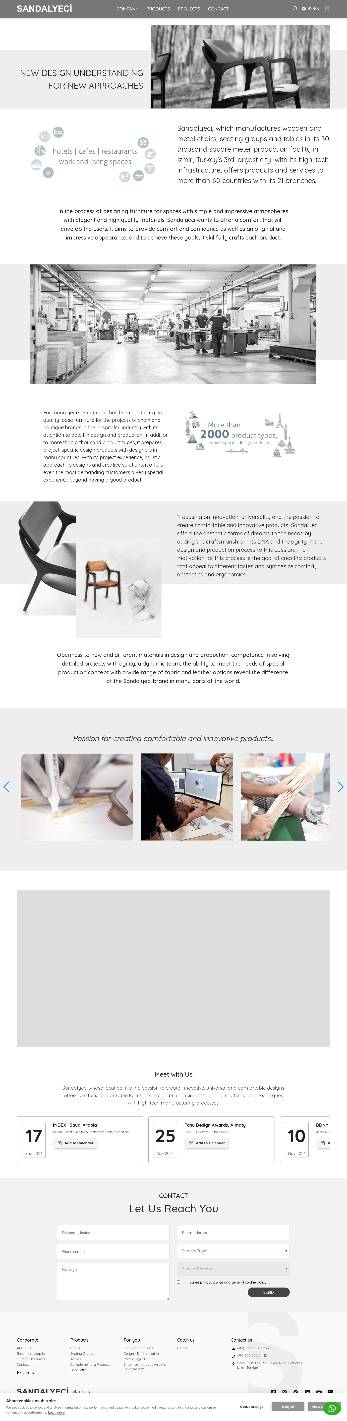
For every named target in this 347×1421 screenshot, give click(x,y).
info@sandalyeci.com (253, 1348)
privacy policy (211, 1282)
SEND (268, 1292)
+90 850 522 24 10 (252, 1355)
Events (182, 1348)
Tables (75, 1359)
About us (24, 1348)
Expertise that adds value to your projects (145, 1366)
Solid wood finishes (138, 1348)
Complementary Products (90, 1364)
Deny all (288, 1407)
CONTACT (218, 9)
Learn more (56, 1412)
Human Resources (31, 1359)
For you (132, 1340)
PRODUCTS (158, 9)
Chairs (75, 1348)
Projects (25, 1372)
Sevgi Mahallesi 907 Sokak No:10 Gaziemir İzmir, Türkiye (269, 1365)
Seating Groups (82, 1353)
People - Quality (136, 1359)
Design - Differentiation (141, 1353)
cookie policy (256, 1282)
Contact (23, 1364)
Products (79, 1340)
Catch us (185, 1340)
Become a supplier (31, 1353)
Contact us (241, 1340)
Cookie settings (251, 1407)
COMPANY (127, 9)
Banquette (78, 1370)
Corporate (27, 1340)
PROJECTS (189, 9)
